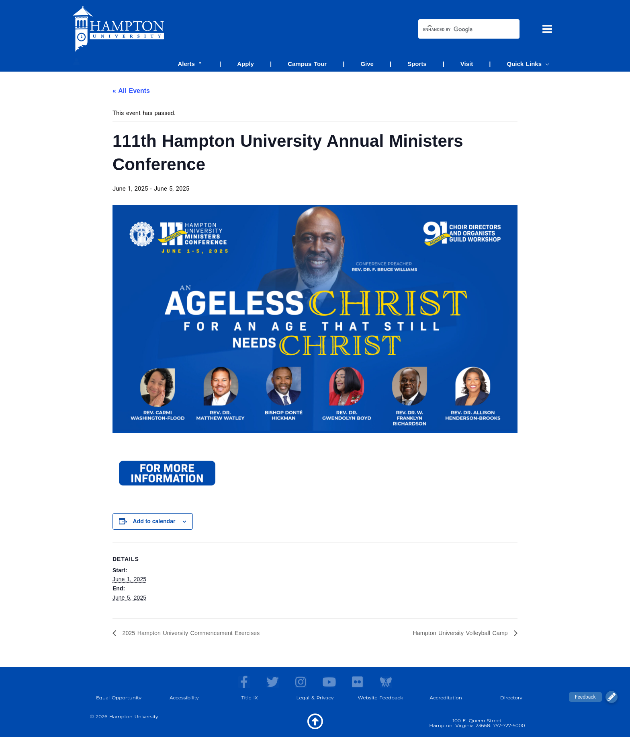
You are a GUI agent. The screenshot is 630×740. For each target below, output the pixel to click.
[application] (547, 64)
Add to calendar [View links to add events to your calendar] (154, 521)
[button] (611, 697)
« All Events (131, 91)
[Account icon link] (76, 61)
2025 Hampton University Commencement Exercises (198, 633)
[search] (461, 30)
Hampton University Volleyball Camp (456, 633)
